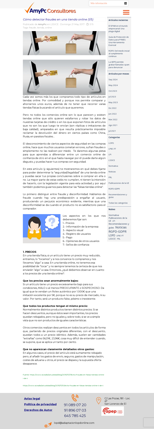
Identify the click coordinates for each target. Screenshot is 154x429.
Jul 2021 (112, 131)
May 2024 (113, 85)
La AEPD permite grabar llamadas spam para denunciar (119, 65)
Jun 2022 (113, 113)
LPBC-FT (112, 148)
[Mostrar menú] (126, 12)
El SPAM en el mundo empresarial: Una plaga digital (118, 28)
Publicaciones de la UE (119, 183)
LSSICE (112, 160)
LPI (110, 154)
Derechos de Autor (38, 410)
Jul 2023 (112, 96)
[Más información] (108, 3)
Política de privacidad (40, 404)
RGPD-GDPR (114, 188)
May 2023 (113, 102)
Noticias (112, 171)
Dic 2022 (113, 108)
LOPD (111, 143)
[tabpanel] (112, 404)
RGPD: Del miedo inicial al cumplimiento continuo (119, 53)
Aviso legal (32, 398)
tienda (40, 27)
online (48, 27)
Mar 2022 (113, 119)
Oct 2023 (113, 91)
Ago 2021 (113, 125)
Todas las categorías (118, 203)
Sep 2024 (113, 79)
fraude (32, 27)
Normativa (113, 166)
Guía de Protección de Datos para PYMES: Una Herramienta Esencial (119, 41)
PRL (110, 177)
